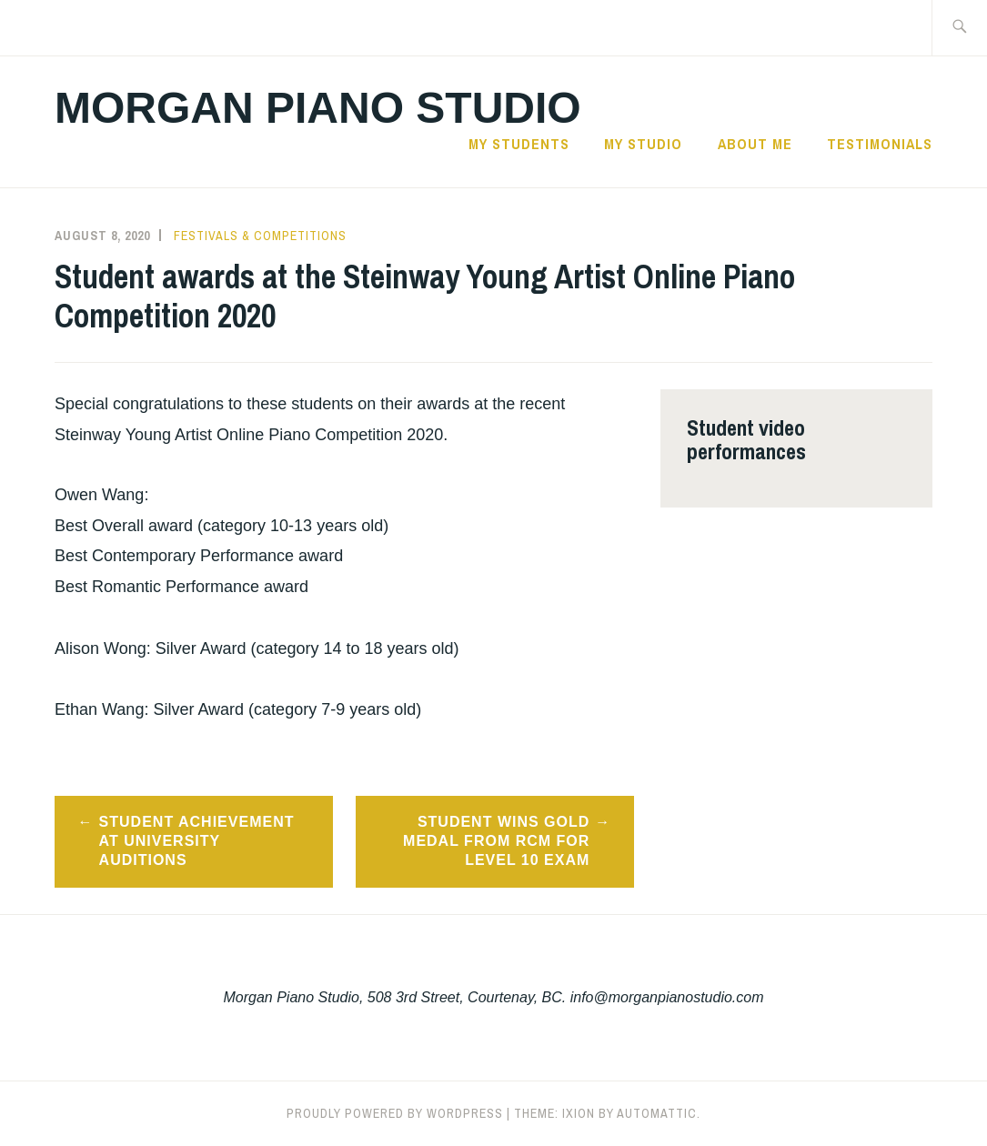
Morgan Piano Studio (318, 108)
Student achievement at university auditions (197, 841)
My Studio (643, 144)
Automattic (657, 1113)
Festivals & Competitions (260, 235)
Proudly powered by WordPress (395, 1113)
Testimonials (879, 144)
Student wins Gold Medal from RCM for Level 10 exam (496, 841)
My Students (518, 144)
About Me (755, 144)
